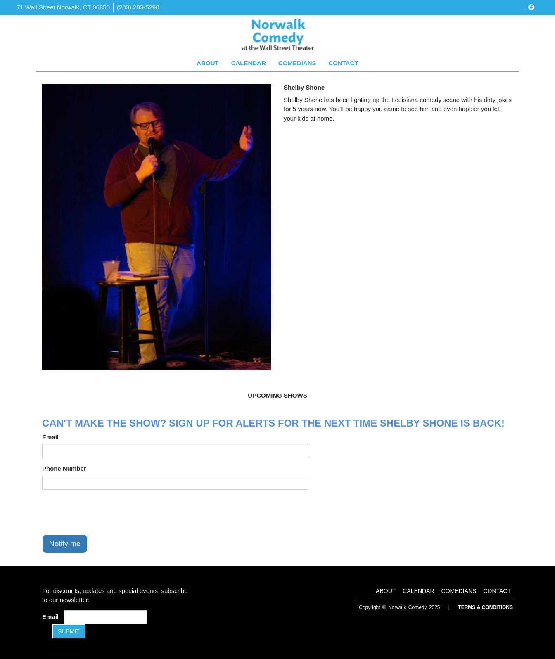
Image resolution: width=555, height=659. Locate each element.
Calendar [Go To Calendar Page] (248, 62)
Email (50, 437)
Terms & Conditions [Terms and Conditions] (485, 607)
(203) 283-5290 (138, 7)
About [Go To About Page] (207, 62)
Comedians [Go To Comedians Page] (297, 62)
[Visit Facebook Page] (531, 7)
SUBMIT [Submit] (69, 631)
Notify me (65, 544)
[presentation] (105, 512)
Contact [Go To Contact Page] (343, 62)
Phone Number (64, 468)
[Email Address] (105, 617)
